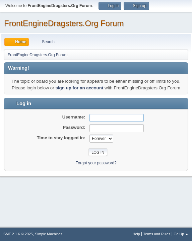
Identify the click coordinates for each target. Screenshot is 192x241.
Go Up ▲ (181, 234)
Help (136, 234)
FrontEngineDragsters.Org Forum (64, 23)
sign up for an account (79, 87)
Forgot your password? (96, 163)
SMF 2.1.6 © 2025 (18, 234)
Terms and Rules (157, 234)
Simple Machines (48, 234)
